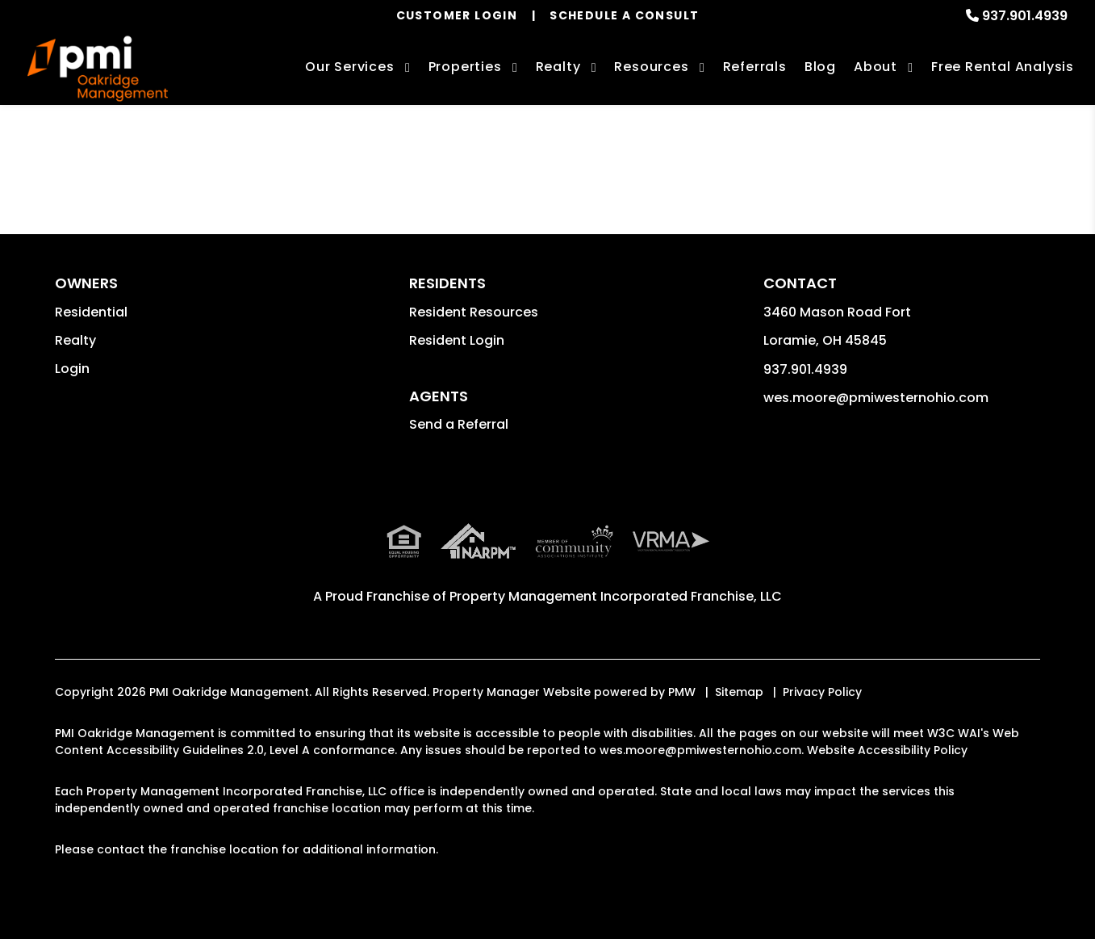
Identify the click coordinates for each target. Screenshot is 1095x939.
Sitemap (739, 692)
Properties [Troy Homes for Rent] (465, 66)
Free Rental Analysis (1002, 66)
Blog (820, 66)
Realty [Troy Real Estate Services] (558, 66)
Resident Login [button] (456, 340)
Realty (75, 340)
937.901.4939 (1025, 15)
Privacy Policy (822, 692)
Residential (91, 312)
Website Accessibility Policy (887, 750)
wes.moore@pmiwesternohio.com (875, 397)
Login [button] (72, 368)
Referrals (755, 66)
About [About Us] (875, 66)
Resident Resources (473, 312)
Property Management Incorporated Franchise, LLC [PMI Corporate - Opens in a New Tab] (615, 596)
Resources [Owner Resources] (651, 66)
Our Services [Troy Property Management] (350, 66)
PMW (682, 692)
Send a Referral (458, 424)
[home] (97, 69)
